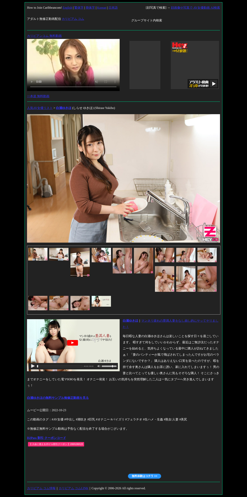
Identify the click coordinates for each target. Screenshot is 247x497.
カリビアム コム (73, 18)
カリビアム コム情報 (41, 488)
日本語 (113, 7)
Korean (101, 7)
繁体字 (79, 7)
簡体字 (90, 7)
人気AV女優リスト (40, 108)
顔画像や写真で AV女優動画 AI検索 (195, 7)
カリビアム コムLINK (73, 488)
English (67, 7)
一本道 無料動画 (38, 96)
